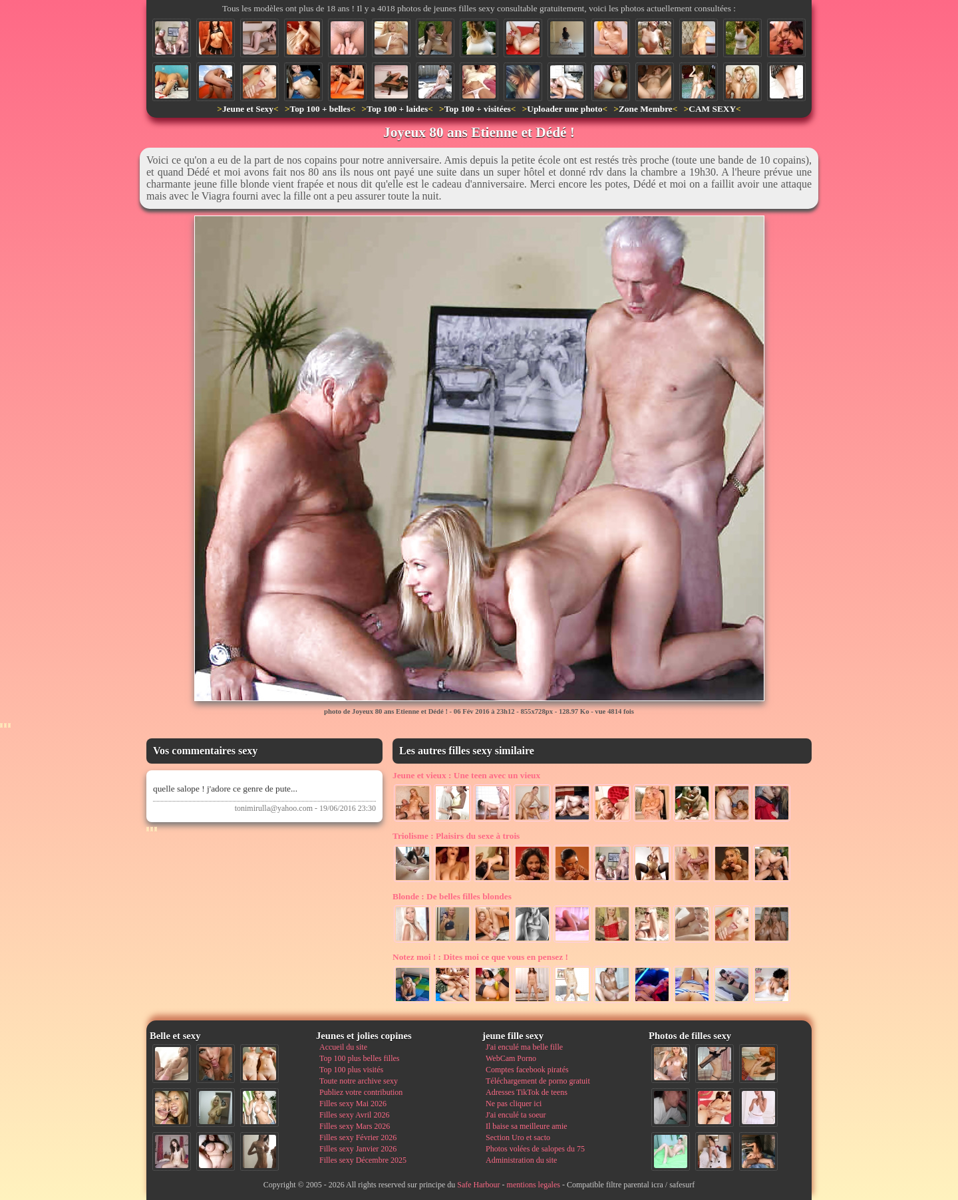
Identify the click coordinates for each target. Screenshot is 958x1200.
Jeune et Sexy (247, 109)
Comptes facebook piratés (527, 1069)
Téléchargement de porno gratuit (538, 1081)
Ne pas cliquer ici (514, 1103)
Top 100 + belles (319, 109)
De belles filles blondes (452, 896)
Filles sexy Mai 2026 (353, 1103)
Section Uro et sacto (518, 1137)
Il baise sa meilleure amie (526, 1126)
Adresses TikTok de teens (526, 1092)
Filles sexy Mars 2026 (354, 1126)
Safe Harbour (478, 1184)
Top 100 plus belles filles (359, 1058)
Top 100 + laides (397, 109)
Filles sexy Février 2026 (358, 1137)
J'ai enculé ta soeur (516, 1115)
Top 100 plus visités (351, 1069)
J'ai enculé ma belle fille (524, 1047)
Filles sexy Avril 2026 (354, 1115)
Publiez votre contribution (360, 1092)
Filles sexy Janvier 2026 (358, 1148)
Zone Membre (646, 109)
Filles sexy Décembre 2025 (362, 1160)
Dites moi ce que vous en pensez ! (480, 957)
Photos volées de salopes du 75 (535, 1148)
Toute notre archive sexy (358, 1081)
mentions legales (533, 1184)
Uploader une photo (564, 109)
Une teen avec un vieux (466, 775)
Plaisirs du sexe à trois (456, 836)
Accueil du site (343, 1047)
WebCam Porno (511, 1058)
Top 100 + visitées (477, 109)
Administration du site (521, 1160)
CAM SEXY (712, 109)
